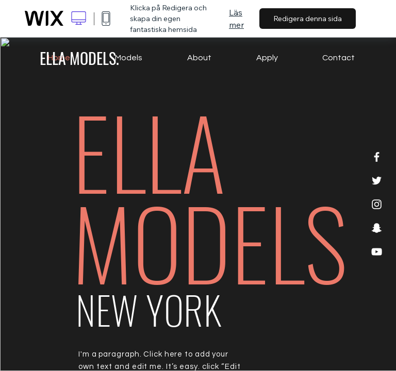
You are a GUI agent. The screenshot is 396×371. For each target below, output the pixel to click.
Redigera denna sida (307, 18)
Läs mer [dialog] (236, 18)
